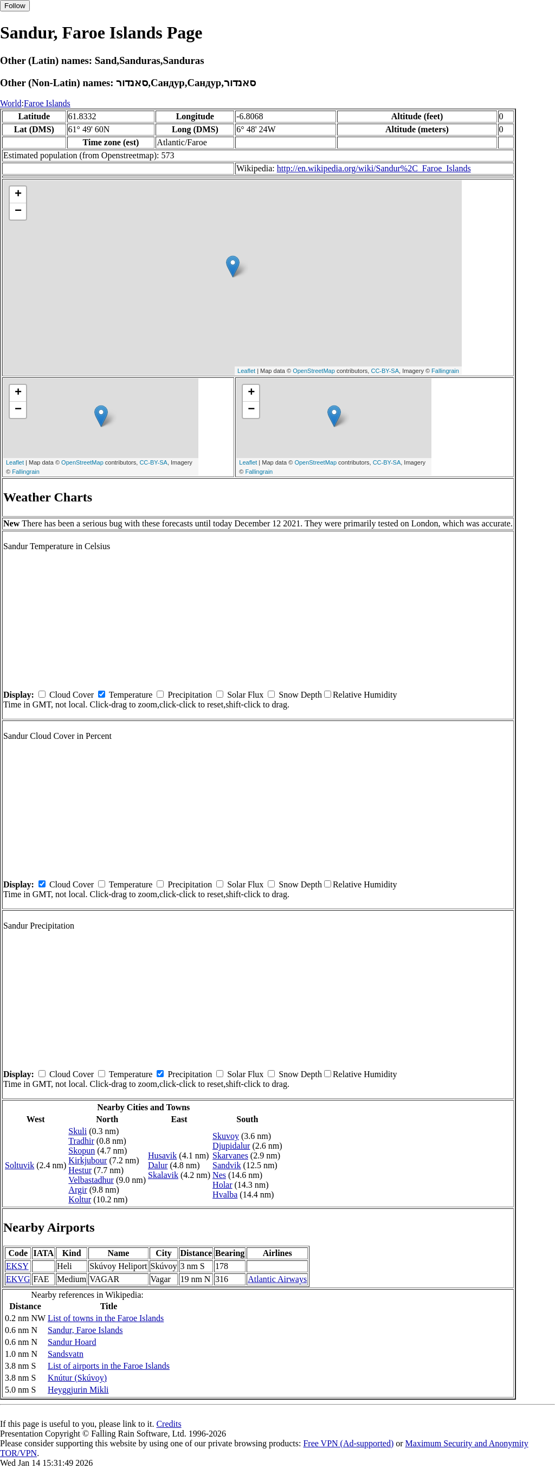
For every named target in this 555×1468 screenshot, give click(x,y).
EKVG (18, 1279)
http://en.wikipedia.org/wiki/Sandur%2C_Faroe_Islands (374, 168)
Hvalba (224, 1194)
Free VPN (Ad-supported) (348, 1443)
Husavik (162, 1155)
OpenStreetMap (314, 371)
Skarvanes (230, 1155)
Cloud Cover (71, 694)
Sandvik (226, 1165)
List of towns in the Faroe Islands (106, 1318)
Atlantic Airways (277, 1279)
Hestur (80, 1170)
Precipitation (189, 694)
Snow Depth (300, 694)
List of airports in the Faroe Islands (109, 1365)
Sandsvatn (65, 1353)
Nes (219, 1175)
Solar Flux (245, 694)
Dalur (157, 1165)
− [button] (18, 211)
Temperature (131, 694)
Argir (77, 1189)
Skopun (81, 1150)
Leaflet (246, 371)
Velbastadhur (91, 1179)
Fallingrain (445, 371)
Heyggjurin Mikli (78, 1389)
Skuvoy (225, 1136)
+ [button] (18, 194)
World (11, 103)
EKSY (17, 1266)
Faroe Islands (47, 103)
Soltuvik (19, 1165)
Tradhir (81, 1140)
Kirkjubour (87, 1160)
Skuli (77, 1131)
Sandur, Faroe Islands (85, 1330)
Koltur (79, 1199)
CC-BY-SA (385, 371)
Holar (222, 1184)
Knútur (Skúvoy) (77, 1377)
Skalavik (163, 1175)
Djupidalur (231, 1145)
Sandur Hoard (72, 1342)
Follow (14, 6)
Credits (168, 1423)
